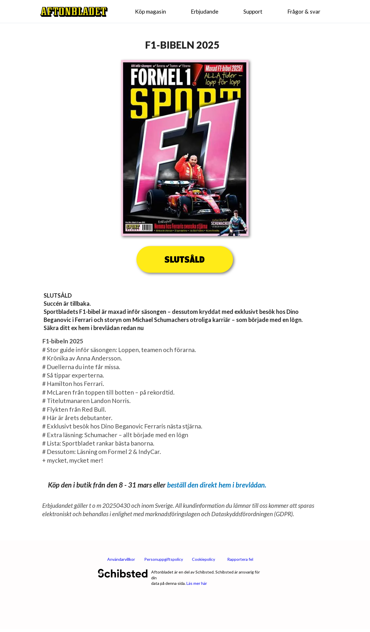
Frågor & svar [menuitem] (303, 11)
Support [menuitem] (252, 11)
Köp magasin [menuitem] (150, 11)
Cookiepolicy (203, 559)
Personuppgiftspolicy (163, 559)
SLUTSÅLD (184, 259)
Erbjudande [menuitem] (205, 11)
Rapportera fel (240, 559)
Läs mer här (196, 583)
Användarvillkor (121, 559)
